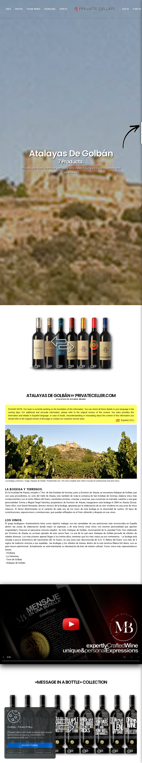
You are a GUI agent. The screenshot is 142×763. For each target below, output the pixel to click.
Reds (8, 9)
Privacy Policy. (36, 737)
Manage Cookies (43, 752)
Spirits (63, 9)
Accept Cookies (30, 745)
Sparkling (49, 9)
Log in (125, 9)
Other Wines (33, 9)
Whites (19, 9)
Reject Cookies (15, 752)
